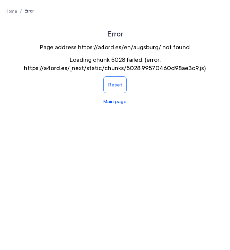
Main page (115, 101)
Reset (115, 85)
